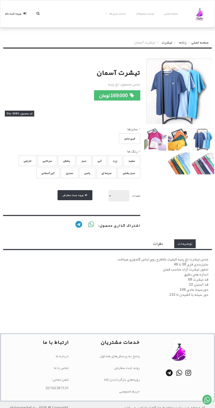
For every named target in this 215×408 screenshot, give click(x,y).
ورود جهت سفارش (75, 195)
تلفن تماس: (60, 379)
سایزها (133, 129)
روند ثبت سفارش (127, 367)
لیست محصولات (145, 13)
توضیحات (185, 243)
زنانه (182, 42)
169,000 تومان (117, 95)
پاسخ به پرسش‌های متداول (120, 356)
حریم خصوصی (129, 391)
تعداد (136, 195)
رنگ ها (133, 151)
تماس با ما (61, 367)
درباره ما (62, 356)
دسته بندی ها (117, 13)
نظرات (158, 243)
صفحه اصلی (170, 13)
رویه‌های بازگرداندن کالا (122, 379)
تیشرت (167, 42)
